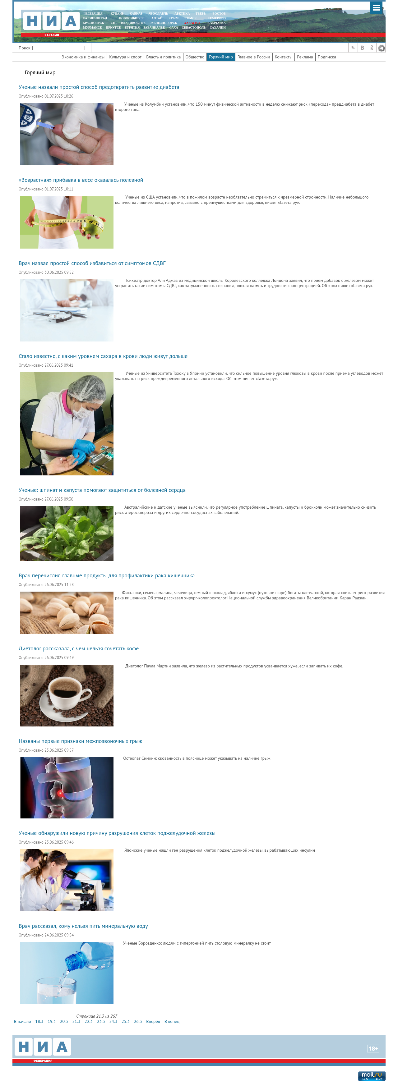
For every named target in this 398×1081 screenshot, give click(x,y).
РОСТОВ (219, 13)
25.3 (126, 1021)
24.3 (113, 1021)
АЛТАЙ (157, 18)
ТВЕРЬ (201, 13)
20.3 (64, 1021)
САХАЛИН (218, 27)
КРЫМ (174, 18)
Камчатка (216, 23)
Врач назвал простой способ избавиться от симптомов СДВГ (92, 263)
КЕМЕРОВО (217, 18)
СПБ (114, 23)
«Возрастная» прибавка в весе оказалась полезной (81, 179)
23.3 (101, 1021)
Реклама (305, 57)
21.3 (76, 1021)
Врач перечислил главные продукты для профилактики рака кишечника (107, 575)
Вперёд (153, 1021)
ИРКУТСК (113, 27)
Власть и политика (163, 57)
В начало (22, 1021)
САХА (173, 27)
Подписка (327, 57)
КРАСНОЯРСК (93, 23)
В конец (171, 1021)
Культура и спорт (125, 57)
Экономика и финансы (83, 57)
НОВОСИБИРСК (131, 18)
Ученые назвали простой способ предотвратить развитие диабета (99, 86)
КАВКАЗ (136, 13)
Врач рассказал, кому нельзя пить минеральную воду (83, 925)
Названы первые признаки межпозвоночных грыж (80, 740)
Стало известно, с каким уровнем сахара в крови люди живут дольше (103, 356)
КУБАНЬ (117, 13)
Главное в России (254, 57)
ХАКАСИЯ (191, 23)
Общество (195, 57)
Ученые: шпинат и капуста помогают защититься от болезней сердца (102, 489)
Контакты (284, 57)
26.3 (138, 1021)
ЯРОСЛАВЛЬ (158, 13)
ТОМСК (191, 18)
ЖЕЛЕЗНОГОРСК (163, 23)
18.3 (39, 1021)
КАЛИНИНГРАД (95, 18)
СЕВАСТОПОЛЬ (194, 27)
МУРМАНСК (92, 27)
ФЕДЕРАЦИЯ (93, 13)
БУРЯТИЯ (132, 27)
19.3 (52, 1021)
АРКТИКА (182, 13)
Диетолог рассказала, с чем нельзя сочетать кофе (79, 648)
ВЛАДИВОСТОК (133, 23)
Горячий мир (221, 57)
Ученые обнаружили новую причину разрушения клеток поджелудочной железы (117, 832)
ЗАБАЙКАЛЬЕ (154, 27)
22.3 (89, 1021)
